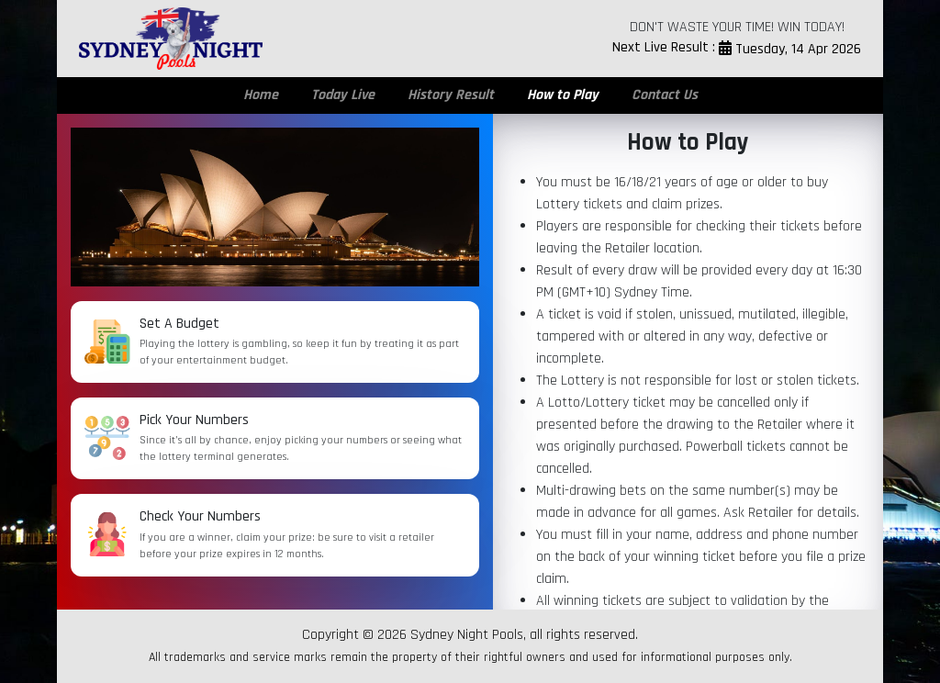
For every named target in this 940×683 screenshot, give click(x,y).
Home (260, 95)
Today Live (343, 95)
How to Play (563, 95)
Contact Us (665, 95)
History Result (451, 95)
